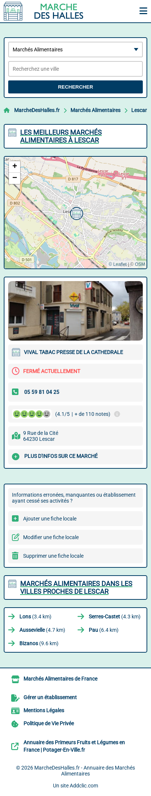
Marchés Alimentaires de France (60, 679)
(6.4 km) (104, 630)
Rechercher (75, 87)
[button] (75, 212)
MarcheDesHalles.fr (37, 110)
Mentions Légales (43, 710)
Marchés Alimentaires (95, 110)
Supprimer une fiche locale (53, 556)
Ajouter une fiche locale (49, 519)
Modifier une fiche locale (51, 537)
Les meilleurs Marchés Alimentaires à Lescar (61, 136)
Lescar (139, 110)
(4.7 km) (42, 630)
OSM (140, 264)
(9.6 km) (39, 643)
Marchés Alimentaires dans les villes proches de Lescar (76, 587)
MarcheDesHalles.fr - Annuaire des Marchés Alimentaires (84, 771)
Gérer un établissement (50, 697)
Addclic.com (84, 786)
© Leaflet (117, 264)
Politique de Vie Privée (48, 723)
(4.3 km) (115, 617)
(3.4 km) (35, 617)
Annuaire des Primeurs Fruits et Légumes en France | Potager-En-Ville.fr (74, 746)
